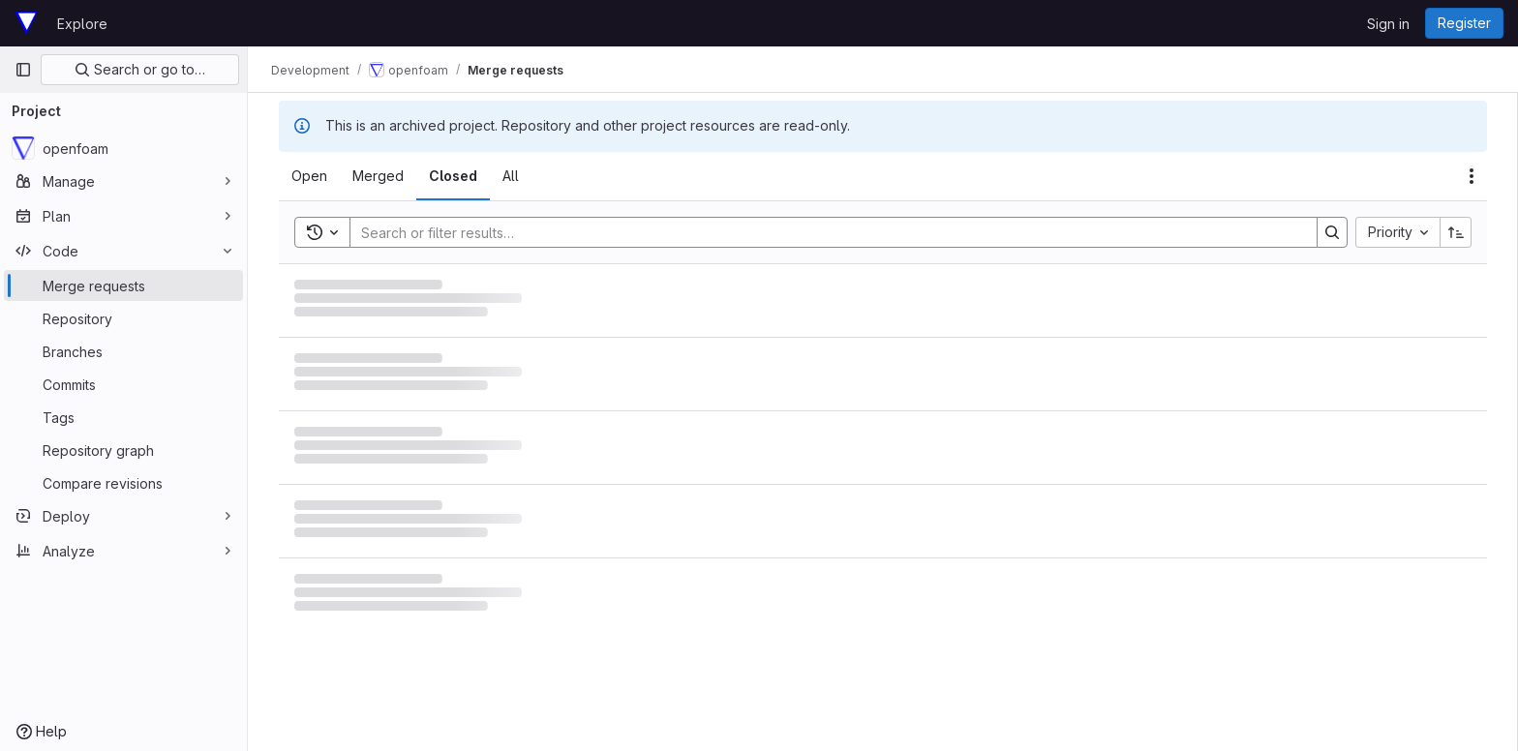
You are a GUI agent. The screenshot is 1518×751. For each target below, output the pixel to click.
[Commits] (123, 384)
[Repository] (123, 318)
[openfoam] (123, 148)
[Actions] (1471, 176)
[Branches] (123, 351)
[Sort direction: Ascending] (1456, 232)
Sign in (1388, 23)
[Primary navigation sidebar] (23, 69)
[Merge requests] (123, 285)
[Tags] (123, 417)
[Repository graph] (123, 450)
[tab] (309, 176)
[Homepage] (26, 23)
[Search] (824, 232)
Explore (82, 23)
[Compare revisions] (123, 482)
